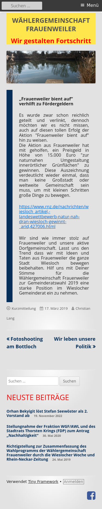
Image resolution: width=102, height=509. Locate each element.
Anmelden (73, 481)
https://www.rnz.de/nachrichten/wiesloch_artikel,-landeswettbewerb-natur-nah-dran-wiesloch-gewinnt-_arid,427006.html (54, 217)
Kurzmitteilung (24, 308)
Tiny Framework (43, 481)
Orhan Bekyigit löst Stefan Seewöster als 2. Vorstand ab (47, 413)
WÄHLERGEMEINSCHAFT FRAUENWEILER (51, 24)
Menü (93, 5)
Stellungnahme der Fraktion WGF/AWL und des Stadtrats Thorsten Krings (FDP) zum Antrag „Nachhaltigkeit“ (51, 431)
